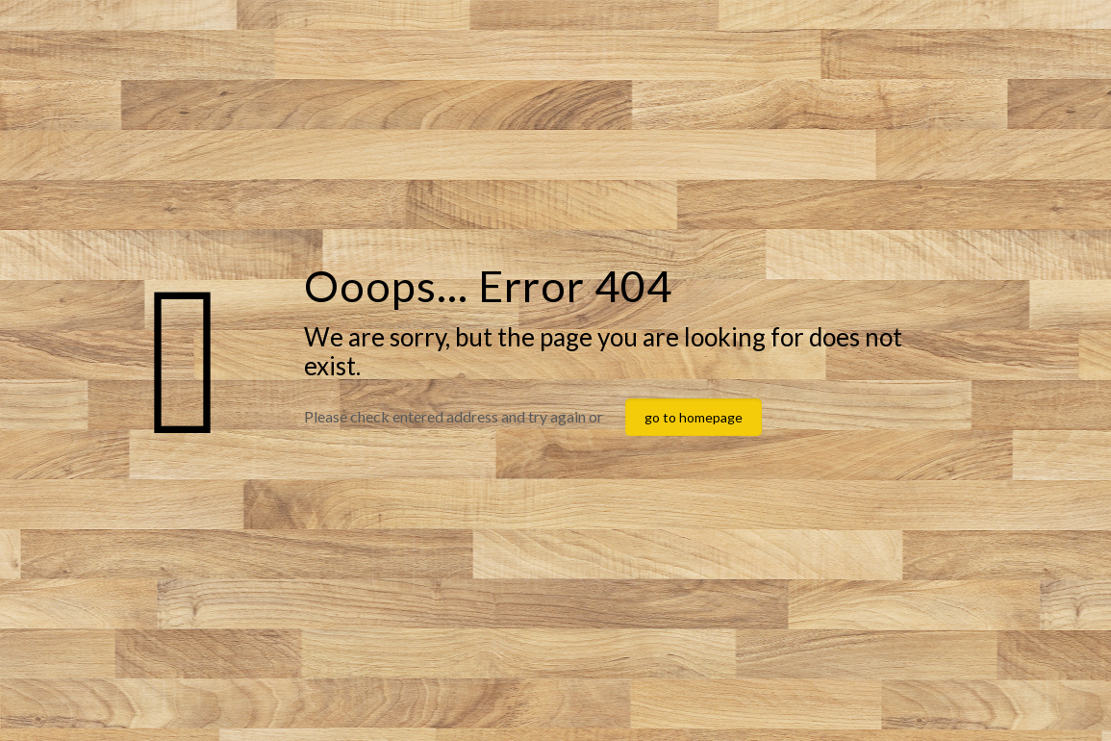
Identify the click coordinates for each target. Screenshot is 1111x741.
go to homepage (693, 417)
